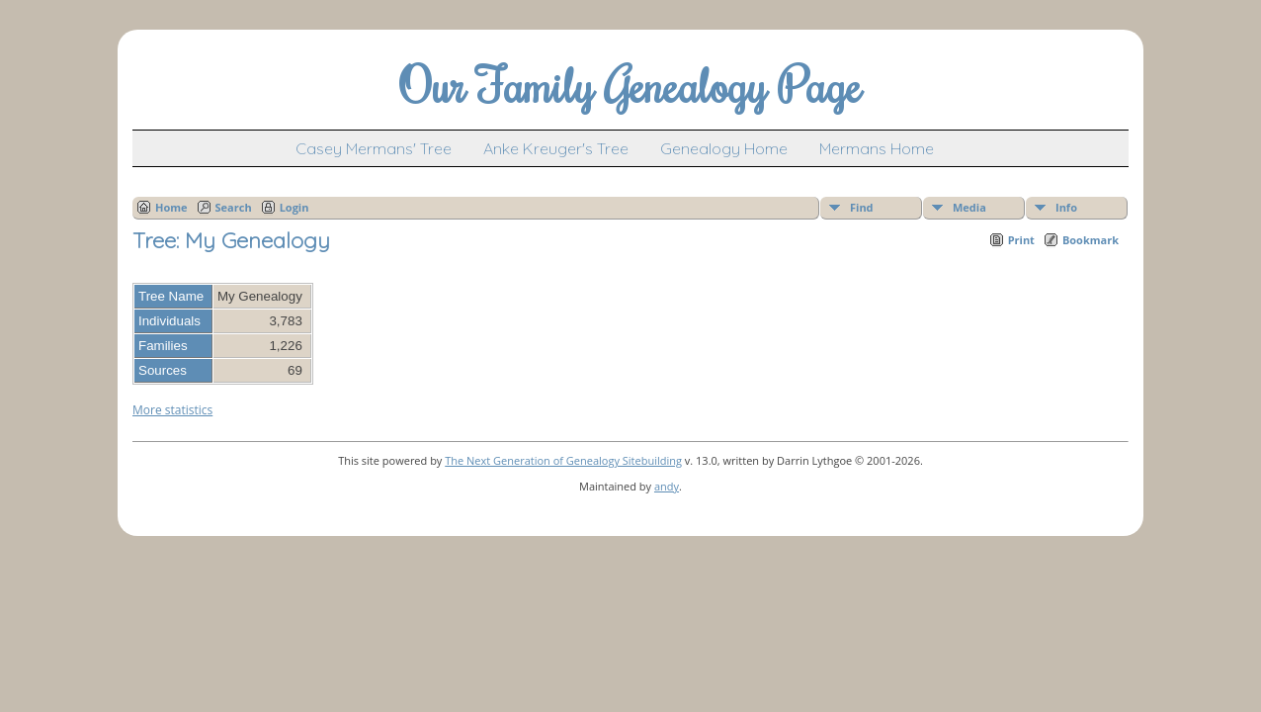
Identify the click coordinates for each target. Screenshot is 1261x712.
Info (1066, 207)
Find (862, 207)
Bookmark (1090, 239)
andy (666, 486)
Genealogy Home (724, 148)
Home (171, 207)
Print (1021, 239)
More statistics (172, 409)
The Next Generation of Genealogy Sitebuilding (563, 460)
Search (233, 207)
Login (294, 207)
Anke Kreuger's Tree (556, 148)
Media (969, 207)
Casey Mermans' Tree (373, 148)
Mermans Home (876, 148)
